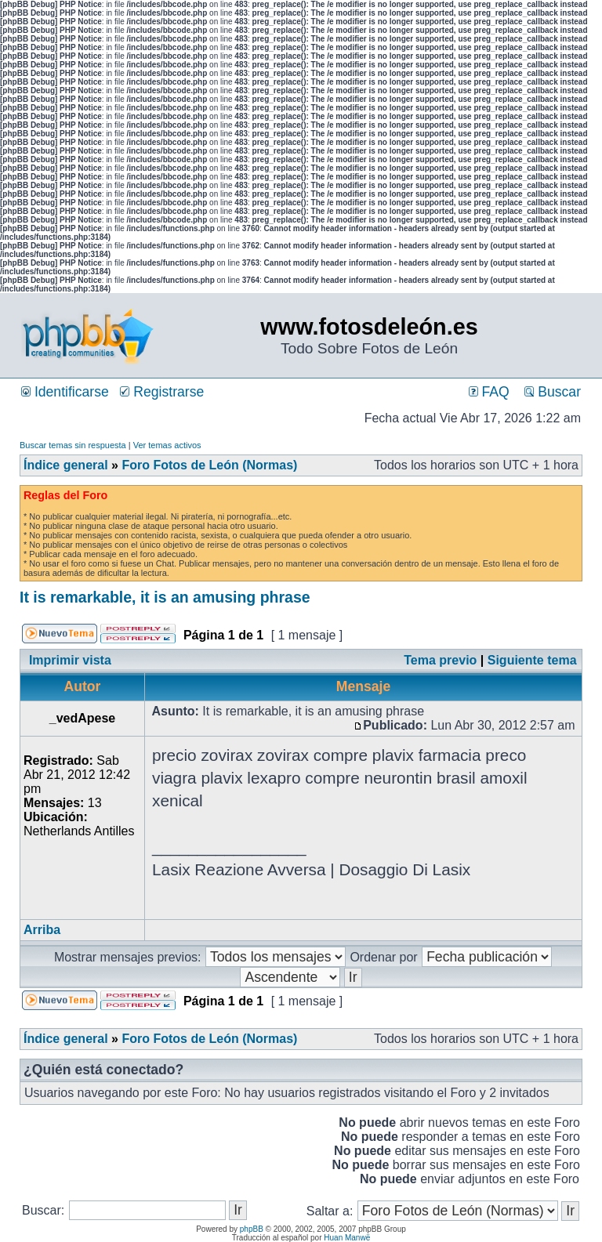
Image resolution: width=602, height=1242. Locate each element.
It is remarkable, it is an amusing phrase (165, 597)
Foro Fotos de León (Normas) (209, 465)
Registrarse (162, 392)
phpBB (251, 1229)
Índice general (66, 465)
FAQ (489, 392)
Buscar (552, 392)
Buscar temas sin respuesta (73, 445)
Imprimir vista (70, 660)
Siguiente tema (532, 660)
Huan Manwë (347, 1237)
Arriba (42, 929)
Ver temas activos (167, 445)
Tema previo (440, 660)
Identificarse (65, 392)
